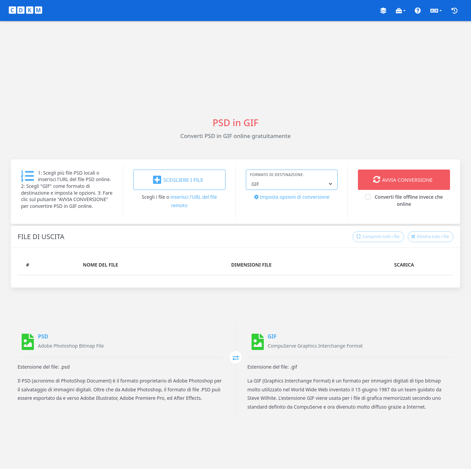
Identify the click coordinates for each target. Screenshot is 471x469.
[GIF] (258, 342)
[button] (383, 10)
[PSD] (28, 342)
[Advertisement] (236, 68)
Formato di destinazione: (277, 174)
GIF (272, 336)
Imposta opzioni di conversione (291, 197)
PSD (43, 336)
